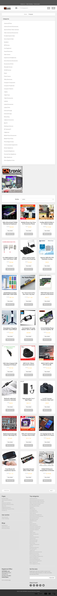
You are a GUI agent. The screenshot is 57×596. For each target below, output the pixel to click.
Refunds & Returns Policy (8, 505)
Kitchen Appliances (8, 148)
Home (25, 14)
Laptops (6, 101)
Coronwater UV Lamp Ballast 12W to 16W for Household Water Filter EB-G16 (28, 330)
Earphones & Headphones (10, 57)
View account (37, 4)
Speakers (6, 42)
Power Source (7, 76)
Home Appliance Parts (9, 160)
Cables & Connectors (9, 120)
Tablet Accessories (8, 98)
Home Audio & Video (9, 39)
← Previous (6, 490)
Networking (6, 116)
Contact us (22, 4)
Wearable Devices (8, 67)
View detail (10, 230)
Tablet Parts (7, 95)
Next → (52, 490)
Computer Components (9, 82)
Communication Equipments (10, 144)
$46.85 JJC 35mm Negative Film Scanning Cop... (34, 1)
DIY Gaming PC (7, 129)
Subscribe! (51, 579)
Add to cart (10, 234)
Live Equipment (7, 48)
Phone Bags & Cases (9, 141)
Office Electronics (8, 79)
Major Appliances (8, 157)
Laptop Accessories (8, 104)
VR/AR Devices (7, 70)
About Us (4, 507)
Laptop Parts (7, 107)
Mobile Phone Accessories (10, 135)
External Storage (8, 110)
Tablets (6, 92)
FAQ (3, 502)
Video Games (7, 54)
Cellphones (6, 132)
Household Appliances (9, 151)
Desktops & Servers (8, 126)
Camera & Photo (8, 23)
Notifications (5, 526)
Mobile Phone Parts (8, 138)
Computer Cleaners (8, 88)
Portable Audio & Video (9, 35)
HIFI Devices (7, 45)
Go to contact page (6, 581)
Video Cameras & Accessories (11, 32)
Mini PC (6, 123)
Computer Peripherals (9, 85)
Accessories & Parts (8, 63)
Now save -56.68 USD (18, 1)
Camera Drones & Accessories (11, 26)
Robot (5, 73)
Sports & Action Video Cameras (11, 29)
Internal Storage (8, 113)
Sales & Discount (6, 528)
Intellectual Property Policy (8, 510)
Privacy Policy (5, 499)
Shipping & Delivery (6, 508)
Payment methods (6, 504)
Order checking (29, 4)
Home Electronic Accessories (11, 60)
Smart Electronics (8, 51)
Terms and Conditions (7, 501)
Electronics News (6, 529)
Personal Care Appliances (10, 154)
